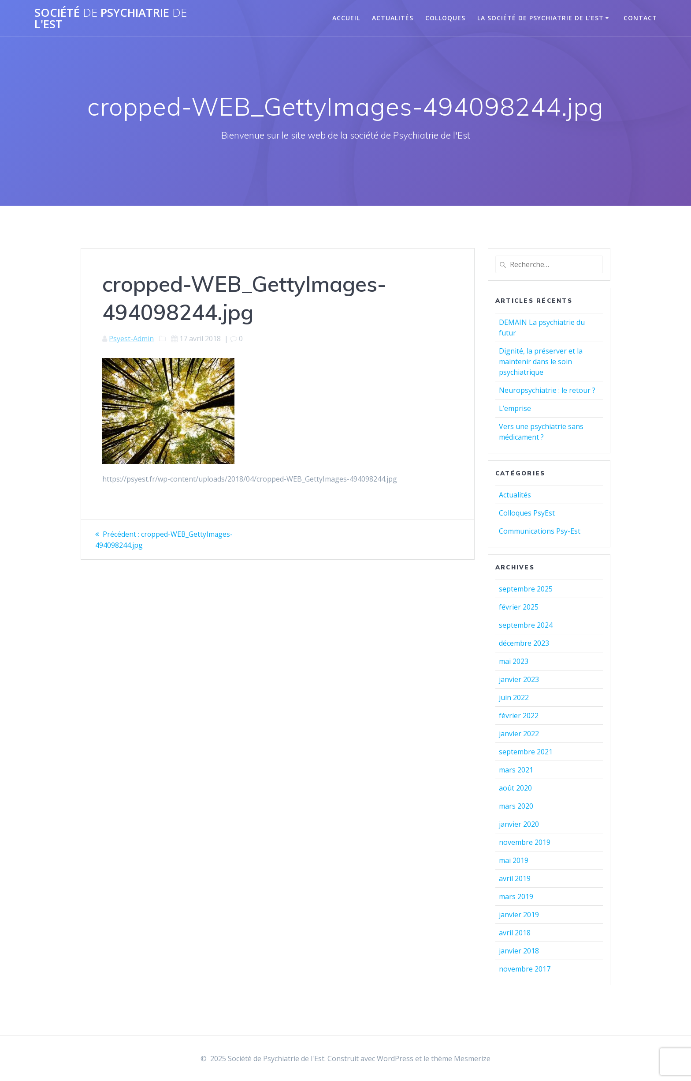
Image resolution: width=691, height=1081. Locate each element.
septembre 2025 (526, 589)
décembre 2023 (524, 643)
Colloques (445, 18)
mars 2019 (516, 896)
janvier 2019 (519, 914)
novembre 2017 (524, 969)
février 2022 (519, 715)
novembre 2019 (524, 842)
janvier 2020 (519, 824)
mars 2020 (516, 806)
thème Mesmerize (460, 1058)
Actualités (392, 18)
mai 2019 (513, 860)
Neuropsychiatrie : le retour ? (547, 390)
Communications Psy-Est (539, 531)
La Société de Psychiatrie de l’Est (540, 18)
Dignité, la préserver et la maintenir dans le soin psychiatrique (541, 361)
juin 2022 (514, 697)
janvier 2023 (519, 679)
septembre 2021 (526, 752)
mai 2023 (513, 661)
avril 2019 (515, 878)
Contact (640, 18)
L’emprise (515, 408)
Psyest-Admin (131, 338)
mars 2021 (516, 770)
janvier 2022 (519, 733)
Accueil (346, 18)
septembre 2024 (526, 625)
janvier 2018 (519, 951)
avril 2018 (515, 933)
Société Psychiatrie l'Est (110, 18)
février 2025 (519, 607)
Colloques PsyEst (527, 513)
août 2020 (515, 788)
